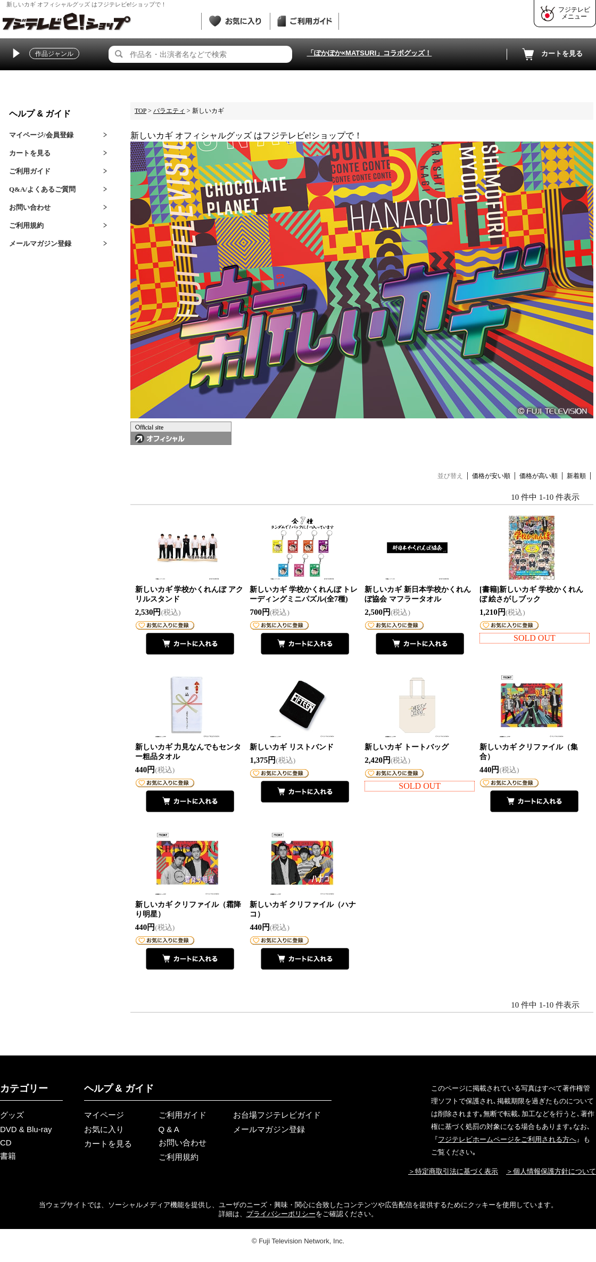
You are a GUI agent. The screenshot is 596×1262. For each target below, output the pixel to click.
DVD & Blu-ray (26, 1129)
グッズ (12, 1114)
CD (6, 1142)
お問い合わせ (30, 207)
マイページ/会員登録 (41, 135)
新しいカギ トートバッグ (407, 747)
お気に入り (104, 1129)
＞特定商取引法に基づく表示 (453, 1171)
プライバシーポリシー (281, 1214)
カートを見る (551, 54)
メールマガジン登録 (40, 244)
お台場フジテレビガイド (277, 1114)
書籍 (8, 1155)
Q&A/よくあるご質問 (42, 189)
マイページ (104, 1114)
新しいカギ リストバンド (292, 747)
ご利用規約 (26, 225)
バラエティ (169, 110)
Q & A (169, 1129)
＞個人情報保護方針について (551, 1171)
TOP (140, 110)
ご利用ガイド (30, 171)
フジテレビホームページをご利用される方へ (507, 1139)
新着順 (576, 476)
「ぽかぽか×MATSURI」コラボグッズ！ (369, 53)
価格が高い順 (538, 476)
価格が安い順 (491, 476)
